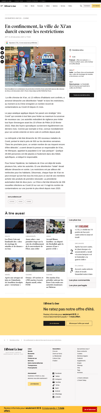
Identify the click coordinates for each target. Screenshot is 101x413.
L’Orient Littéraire (82, 378)
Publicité (80, 358)
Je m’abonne (96, 6)
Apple (57, 388)
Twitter (57, 376)
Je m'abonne (89, 409)
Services (63, 6)
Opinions (55, 6)
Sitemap (79, 365)
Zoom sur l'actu (57, 353)
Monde (32, 6)
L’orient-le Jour (6, 1)
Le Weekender (57, 356)
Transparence (32, 365)
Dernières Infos (13, 18)
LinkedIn (58, 397)
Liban (26, 6)
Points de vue (32, 358)
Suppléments (81, 361)
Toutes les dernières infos (81, 95)
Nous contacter (82, 351)
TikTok (57, 385)
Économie (40, 6)
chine (31, 201)
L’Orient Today (81, 380)
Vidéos (70, 6)
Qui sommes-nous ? (83, 349)
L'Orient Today (18, 1)
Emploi (79, 363)
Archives (80, 372)
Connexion (87, 6)
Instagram (58, 379)
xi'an (22, 201)
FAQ (78, 368)
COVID (12, 201)
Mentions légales (82, 356)
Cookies (79, 353)
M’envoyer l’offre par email (79, 323)
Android (57, 391)
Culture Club (56, 358)
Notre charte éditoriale (35, 363)
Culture (48, 6)
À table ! (43, 1)
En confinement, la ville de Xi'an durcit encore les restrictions (42, 340)
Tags (78, 370)
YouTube (58, 382)
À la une (55, 351)
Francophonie (32, 368)
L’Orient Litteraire (32, 1)
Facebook (58, 373)
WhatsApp (58, 394)
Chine (26, 18)
